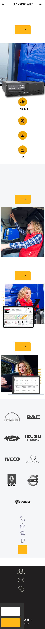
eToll (15, 604)
